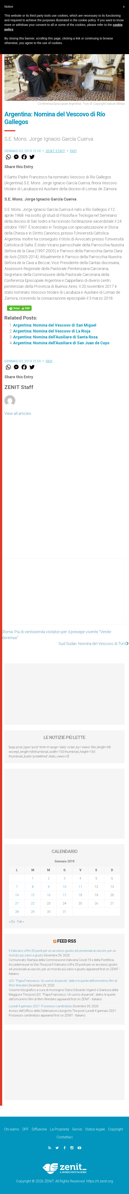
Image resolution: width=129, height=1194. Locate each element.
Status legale (95, 1129)
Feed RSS (66, 941)
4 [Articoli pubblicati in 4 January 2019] (80, 878)
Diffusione (39, 1129)
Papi (73, 151)
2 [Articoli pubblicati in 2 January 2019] (49, 878)
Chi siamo (11, 1129)
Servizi (77, 1129)
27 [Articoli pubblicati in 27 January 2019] (112, 903)
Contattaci (65, 1137)
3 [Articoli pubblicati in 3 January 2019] (64, 878)
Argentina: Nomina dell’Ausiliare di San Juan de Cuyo (61, 343)
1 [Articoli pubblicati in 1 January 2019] (33, 878)
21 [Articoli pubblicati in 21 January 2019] (17, 903)
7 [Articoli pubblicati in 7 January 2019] (17, 886)
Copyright (115, 1129)
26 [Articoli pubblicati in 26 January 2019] (96, 903)
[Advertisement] (64, 595)
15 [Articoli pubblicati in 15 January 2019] (32, 895)
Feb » (20, 921)
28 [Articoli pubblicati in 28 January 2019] (17, 911)
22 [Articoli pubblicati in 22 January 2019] (32, 903)
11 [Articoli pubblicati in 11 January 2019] (80, 886)
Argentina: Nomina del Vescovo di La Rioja (51, 331)
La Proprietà (59, 1129)
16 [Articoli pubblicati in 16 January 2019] (48, 895)
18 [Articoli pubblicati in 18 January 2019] (80, 895)
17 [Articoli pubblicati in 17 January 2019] (64, 895)
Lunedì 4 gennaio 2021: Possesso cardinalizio (40, 1006)
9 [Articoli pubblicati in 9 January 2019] (49, 886)
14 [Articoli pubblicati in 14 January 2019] (17, 895)
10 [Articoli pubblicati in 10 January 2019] (64, 886)
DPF (25, 1129)
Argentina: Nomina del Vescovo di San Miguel (54, 325)
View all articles (17, 413)
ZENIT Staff (55, 151)
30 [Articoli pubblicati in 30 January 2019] (48, 911)
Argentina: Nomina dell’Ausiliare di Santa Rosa (55, 337)
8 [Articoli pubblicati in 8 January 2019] (33, 886)
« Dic (12, 921)
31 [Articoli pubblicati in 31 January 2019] (64, 911)
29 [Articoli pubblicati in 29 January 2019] (32, 911)
